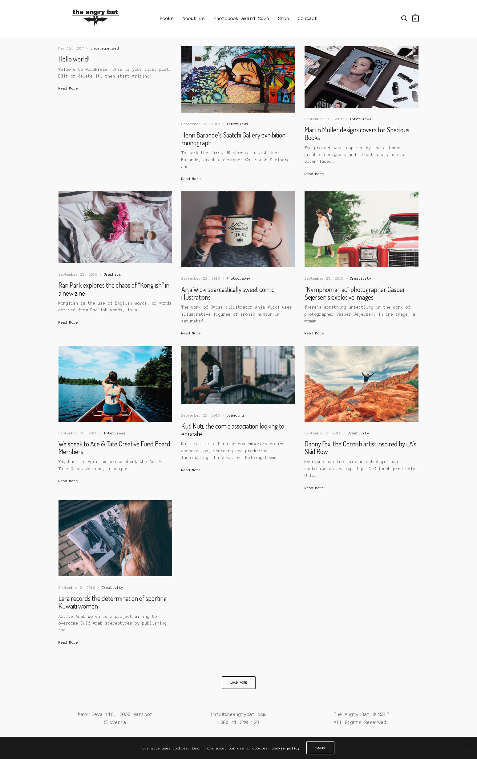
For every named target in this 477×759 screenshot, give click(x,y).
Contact (307, 18)
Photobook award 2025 (241, 18)
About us (194, 18)
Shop (283, 18)
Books (167, 18)
